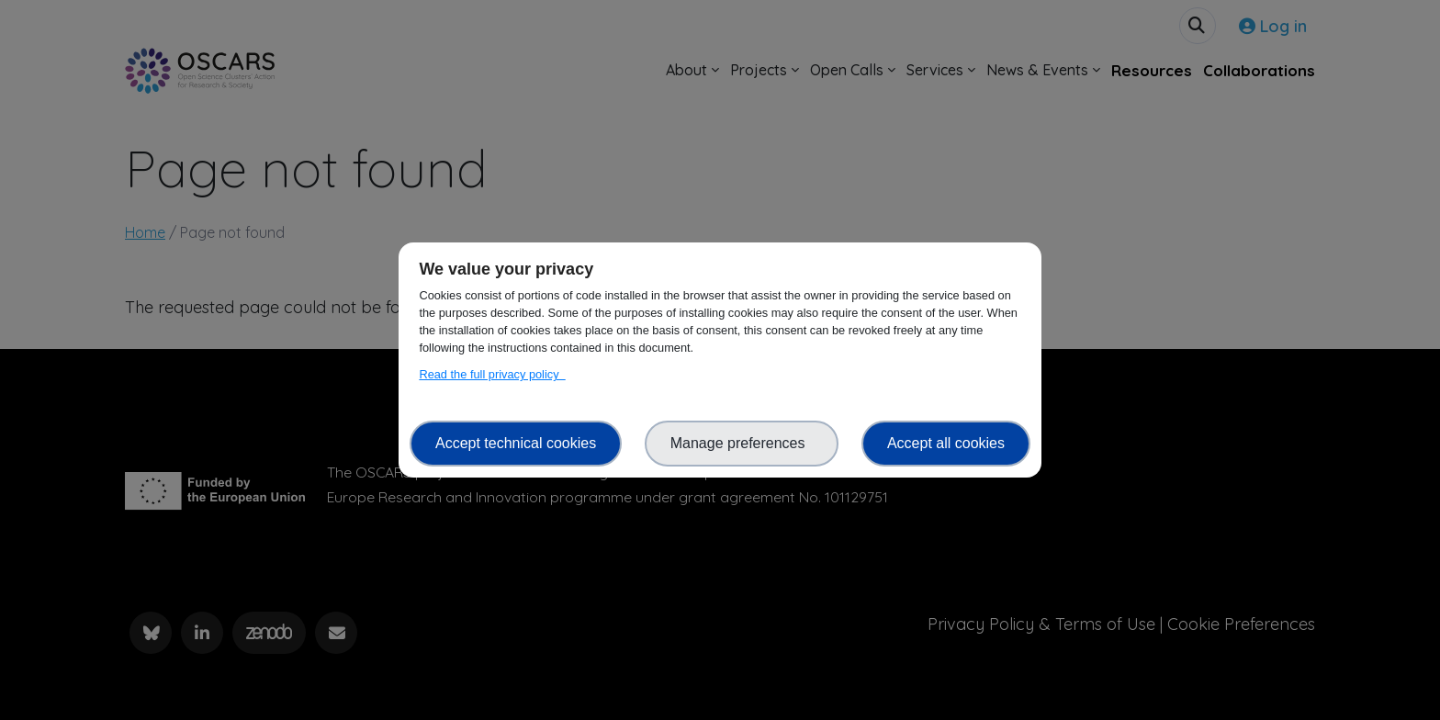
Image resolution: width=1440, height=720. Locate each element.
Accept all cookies (946, 443)
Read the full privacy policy (492, 374)
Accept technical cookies (515, 443)
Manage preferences (742, 443)
